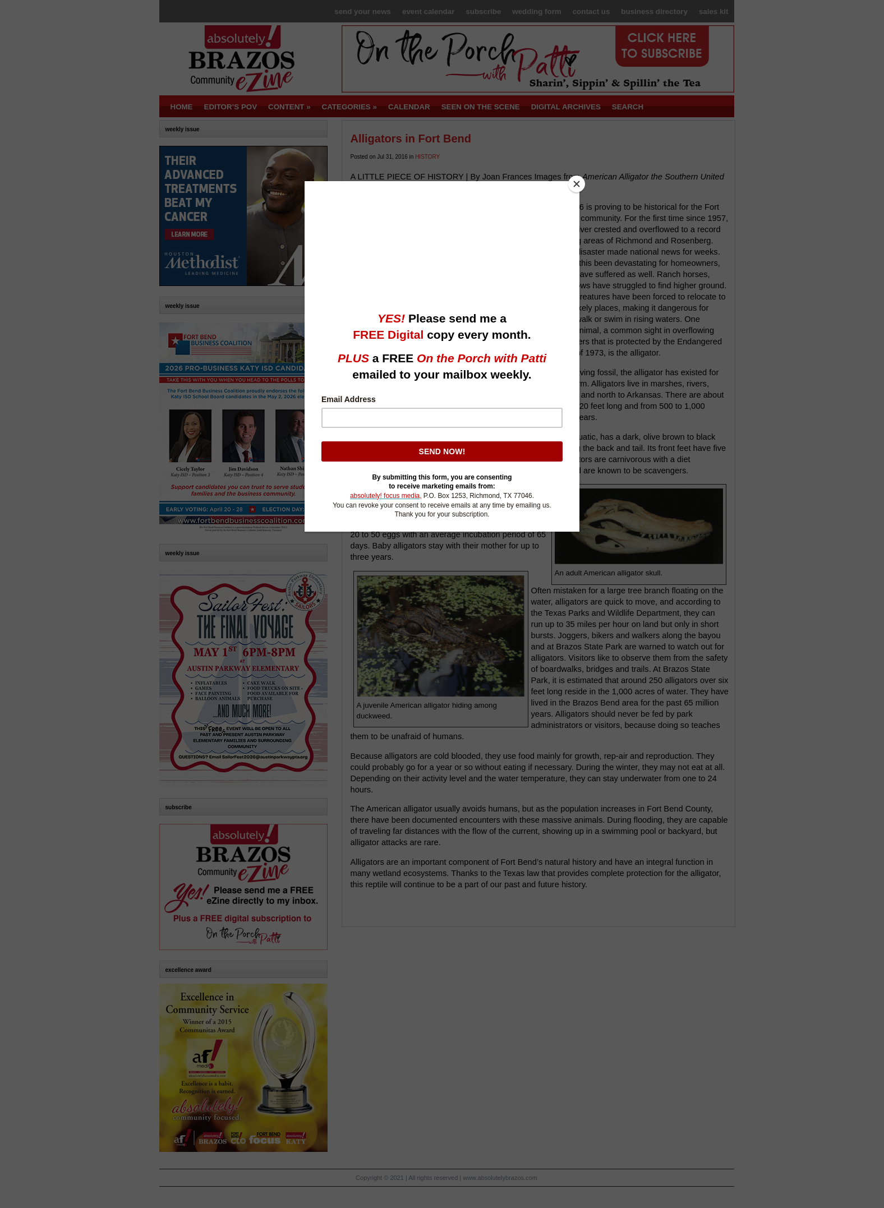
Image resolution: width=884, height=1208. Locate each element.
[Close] (576, 184)
